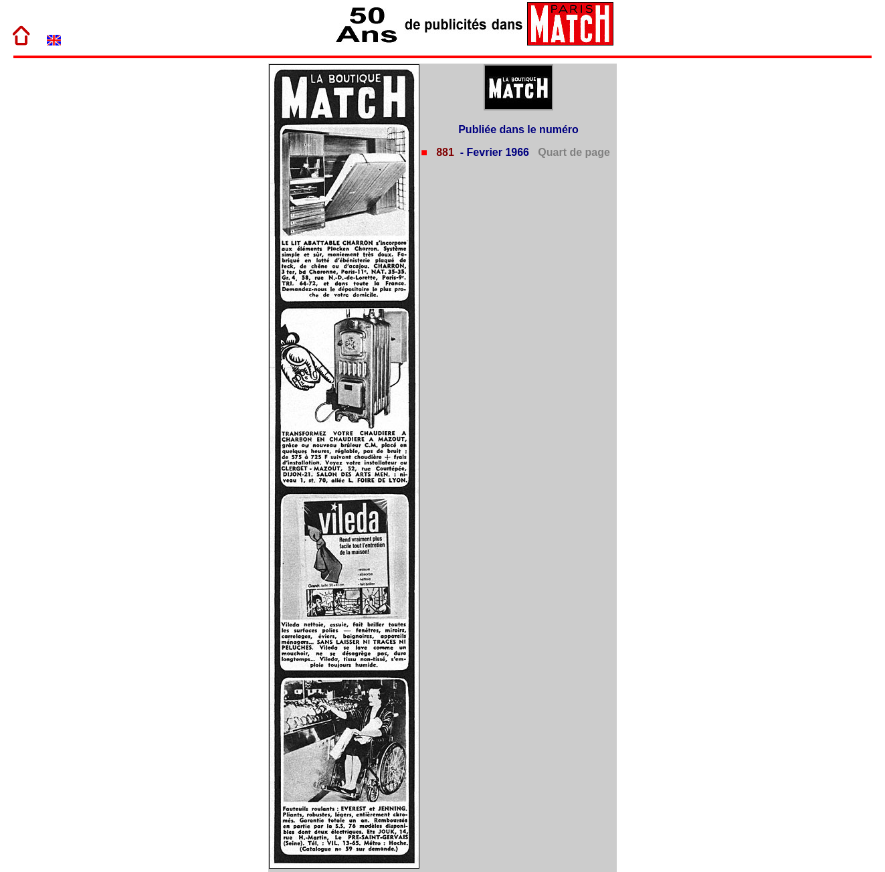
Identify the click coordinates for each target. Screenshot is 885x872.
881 (443, 152)
